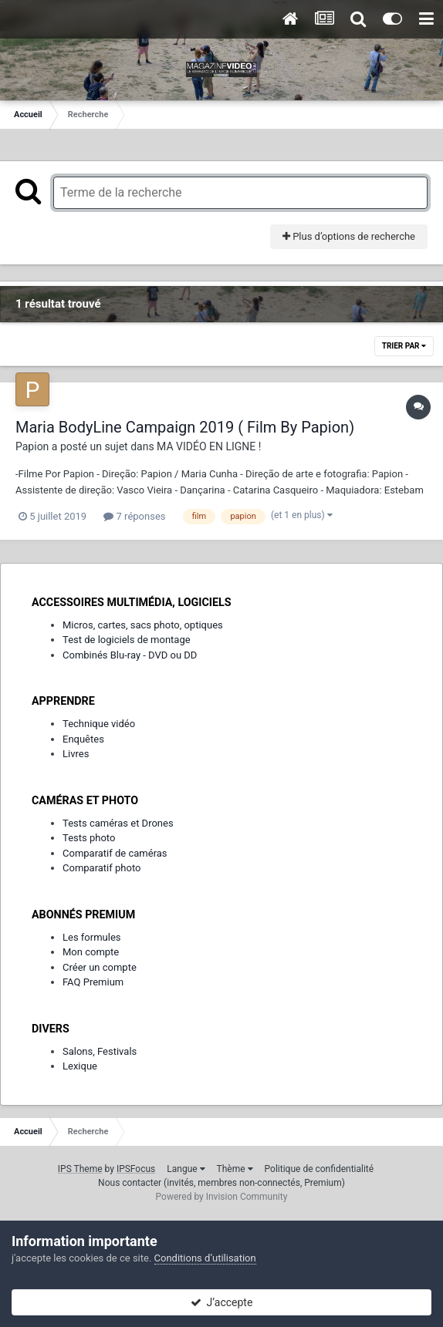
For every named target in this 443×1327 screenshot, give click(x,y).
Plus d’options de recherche (348, 236)
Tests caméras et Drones (118, 823)
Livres (76, 753)
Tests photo (89, 838)
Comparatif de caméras (115, 853)
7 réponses (134, 516)
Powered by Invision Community (222, 1196)
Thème (235, 1169)
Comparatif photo (101, 868)
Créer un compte (100, 967)
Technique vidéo (99, 723)
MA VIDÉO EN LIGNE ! (209, 446)
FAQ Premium (93, 982)
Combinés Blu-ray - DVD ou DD (130, 655)
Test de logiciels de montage (127, 639)
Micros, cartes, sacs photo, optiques (143, 625)
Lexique (80, 1066)
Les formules (92, 937)
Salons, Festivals (100, 1051)
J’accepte (222, 1302)
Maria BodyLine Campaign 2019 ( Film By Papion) (184, 427)
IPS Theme (80, 1169)
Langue (186, 1169)
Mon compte (91, 952)
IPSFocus (136, 1169)
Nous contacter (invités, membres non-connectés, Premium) (221, 1182)
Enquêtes (83, 739)
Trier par (404, 346)
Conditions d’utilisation (205, 1258)
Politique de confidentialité (319, 1169)
